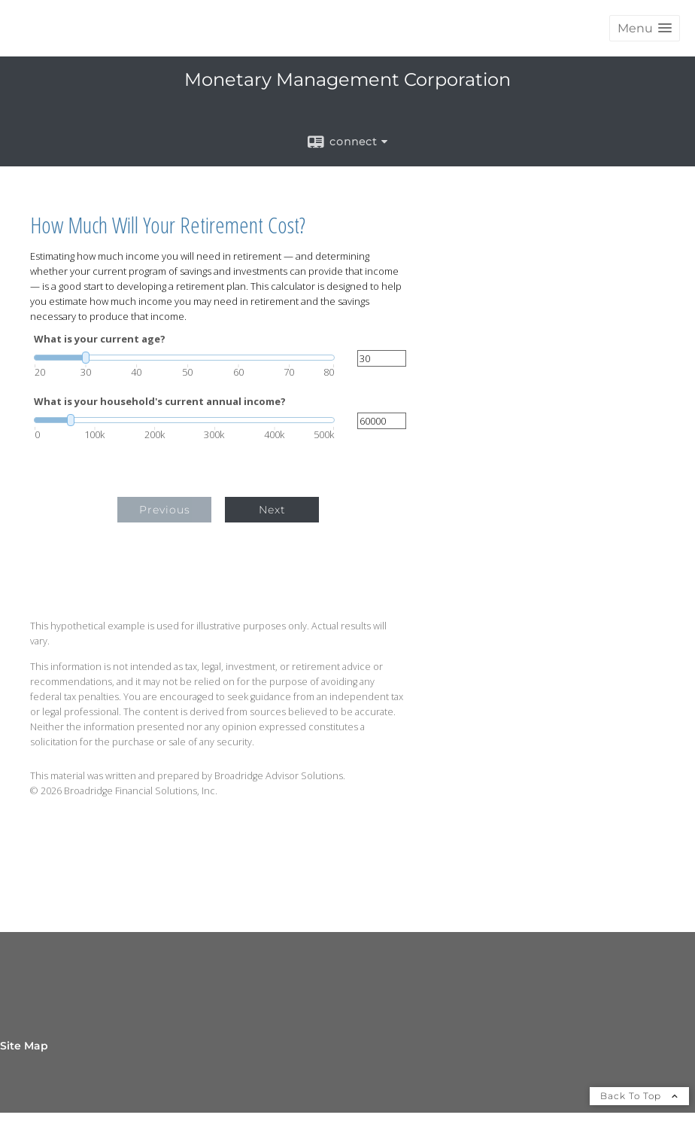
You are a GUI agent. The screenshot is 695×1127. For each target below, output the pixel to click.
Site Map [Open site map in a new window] (24, 1045)
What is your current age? (99, 339)
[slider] (184, 358)
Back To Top (639, 1095)
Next (272, 509)
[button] (644, 28)
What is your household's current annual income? (160, 402)
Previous (164, 509)
